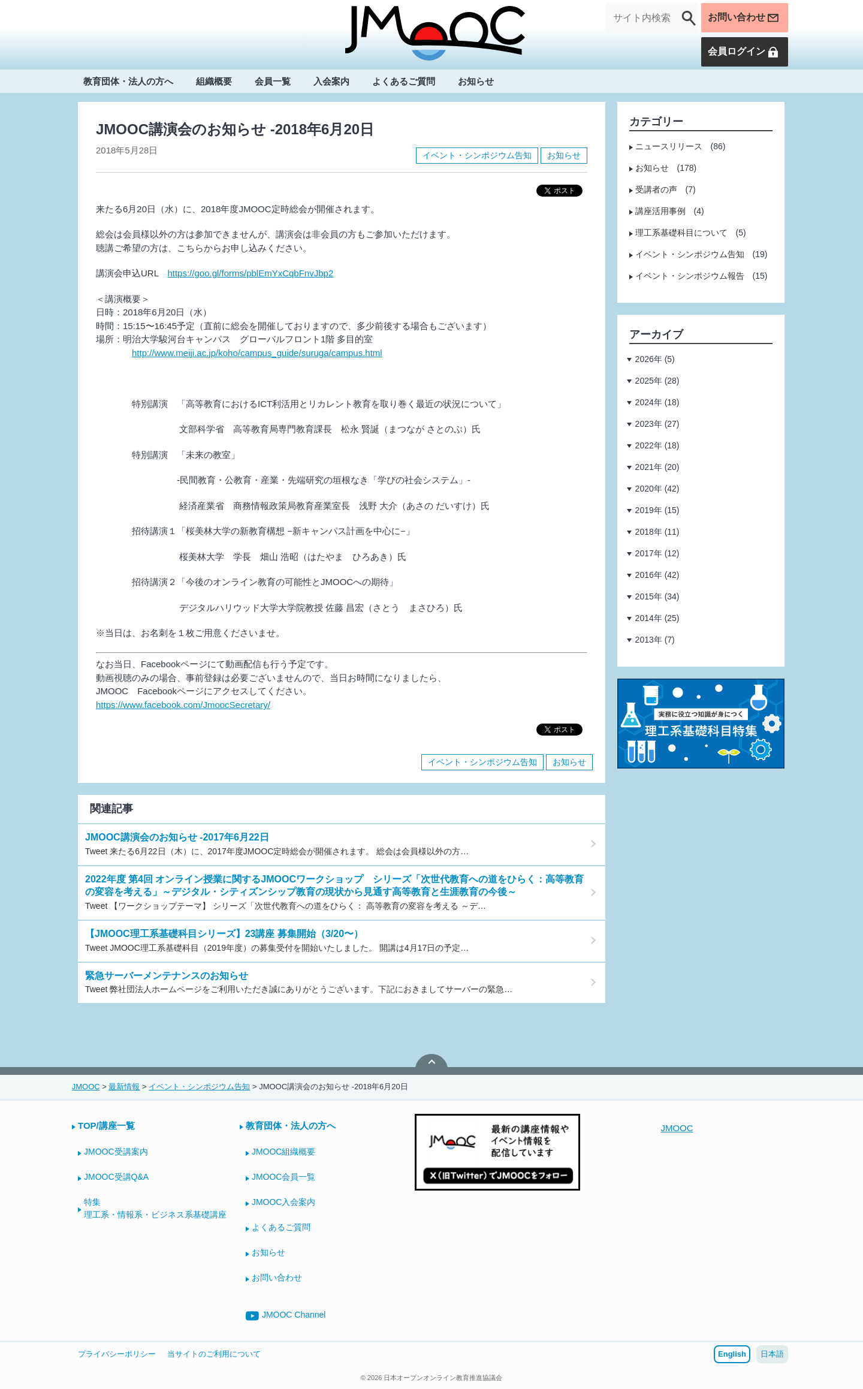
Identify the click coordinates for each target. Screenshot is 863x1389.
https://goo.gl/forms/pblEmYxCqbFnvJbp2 (250, 273)
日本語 (772, 1353)
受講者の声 (656, 189)
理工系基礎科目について (681, 232)
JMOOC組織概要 (284, 1151)
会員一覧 (273, 82)
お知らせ (476, 82)
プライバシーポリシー (117, 1353)
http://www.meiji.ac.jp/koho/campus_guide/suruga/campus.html (257, 353)
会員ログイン (744, 52)
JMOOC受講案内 (116, 1151)
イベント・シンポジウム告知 (477, 155)
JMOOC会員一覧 (284, 1177)
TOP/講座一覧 (106, 1125)
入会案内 (331, 82)
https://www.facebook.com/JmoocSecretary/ (183, 705)
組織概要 (214, 82)
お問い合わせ (744, 18)
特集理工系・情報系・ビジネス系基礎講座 (155, 1208)
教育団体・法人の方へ (128, 82)
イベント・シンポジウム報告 (689, 276)
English (732, 1353)
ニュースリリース (668, 146)
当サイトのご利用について (214, 1353)
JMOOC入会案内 (284, 1202)
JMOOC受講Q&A (116, 1177)
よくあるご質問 (403, 82)
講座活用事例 (660, 211)
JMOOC (676, 1128)
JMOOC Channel (286, 1315)
